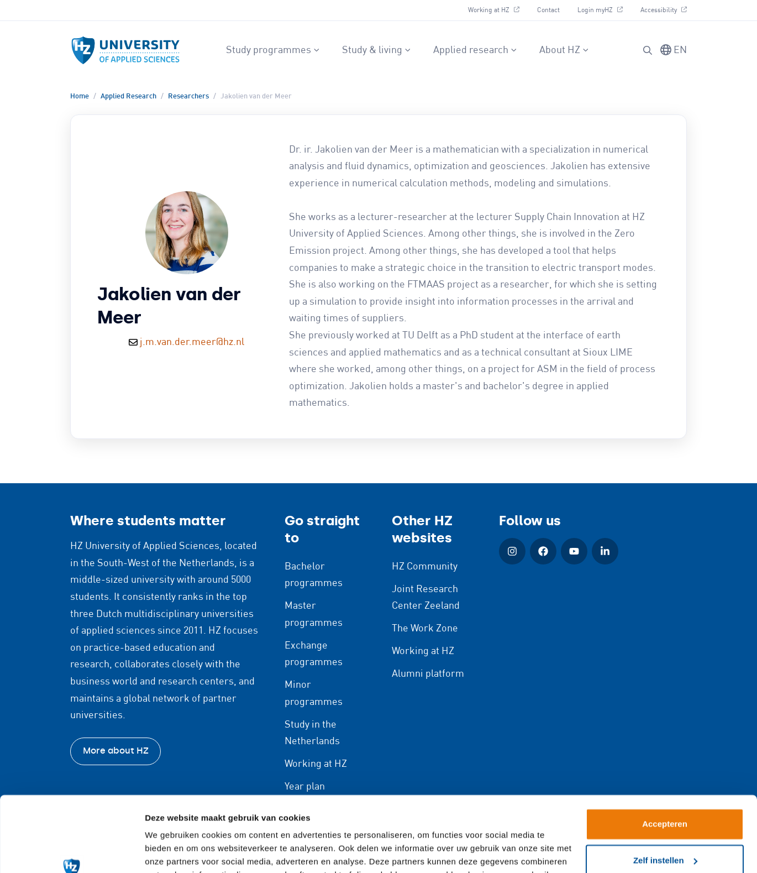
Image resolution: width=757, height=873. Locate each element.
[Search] (647, 50)
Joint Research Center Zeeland (426, 597)
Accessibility (663, 9)
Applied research (475, 50)
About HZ (564, 50)
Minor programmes (314, 693)
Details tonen (171, 851)
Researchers (188, 96)
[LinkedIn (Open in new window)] (605, 551)
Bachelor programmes (314, 575)
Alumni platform (428, 674)
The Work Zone (425, 629)
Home (79, 96)
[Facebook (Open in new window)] (543, 551)
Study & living (376, 50)
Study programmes (273, 50)
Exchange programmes (314, 654)
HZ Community (425, 567)
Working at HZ (497, 9)
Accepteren (664, 756)
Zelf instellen (665, 792)
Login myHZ (604, 9)
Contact (548, 10)
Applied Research (128, 96)
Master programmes (314, 614)
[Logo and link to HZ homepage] (125, 50)
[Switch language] (673, 50)
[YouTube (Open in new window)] (574, 551)
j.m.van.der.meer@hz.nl (192, 342)
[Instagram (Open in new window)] (512, 551)
